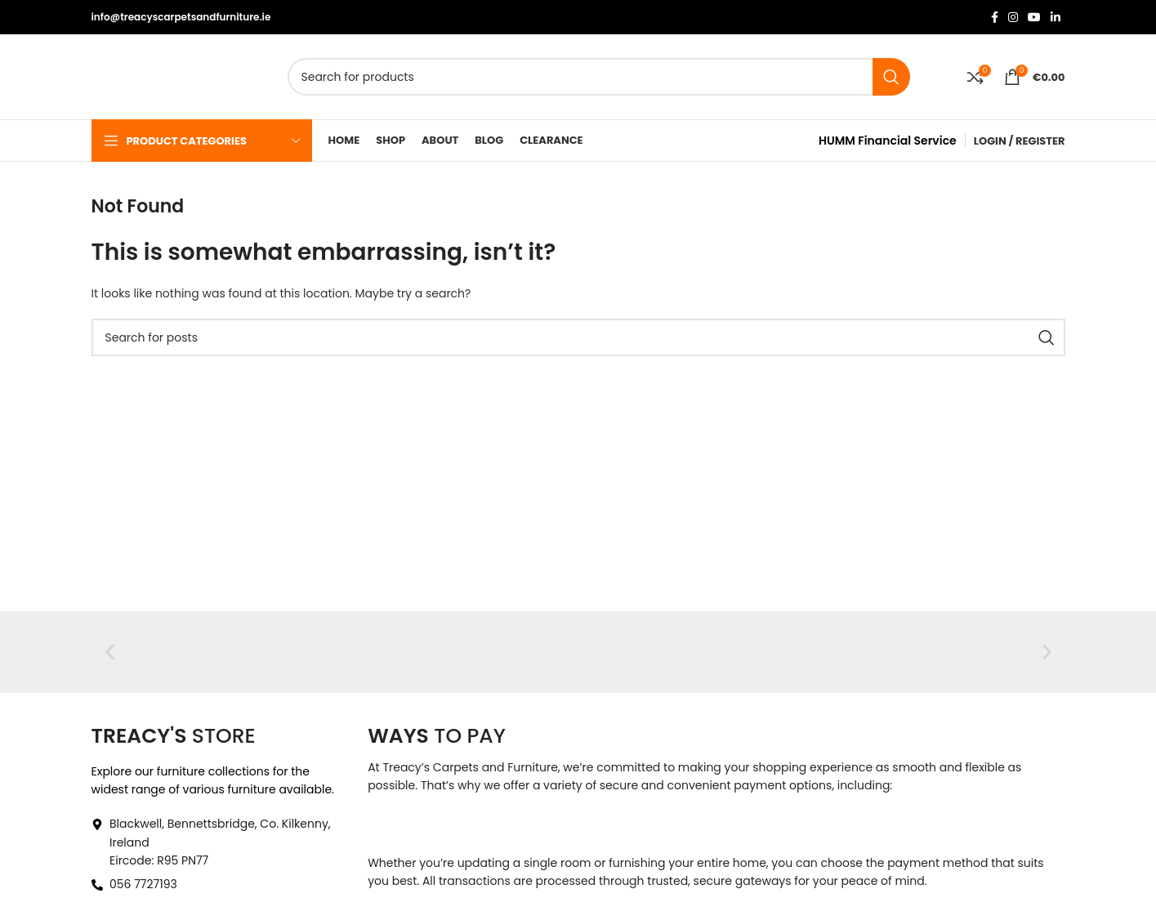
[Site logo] (160, 76)
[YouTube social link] (1034, 18)
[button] (110, 651)
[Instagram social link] (1013, 18)
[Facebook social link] (994, 18)
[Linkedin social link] (1055, 18)
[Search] (599, 77)
